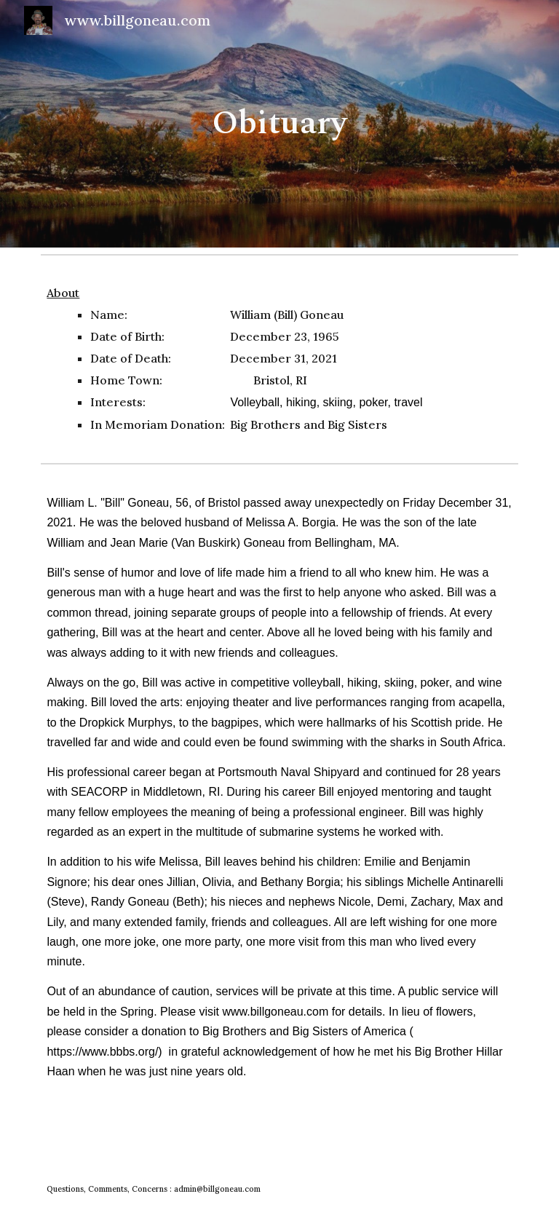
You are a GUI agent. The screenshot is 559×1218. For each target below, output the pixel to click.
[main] (279, 124)
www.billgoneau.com (273, 1011)
